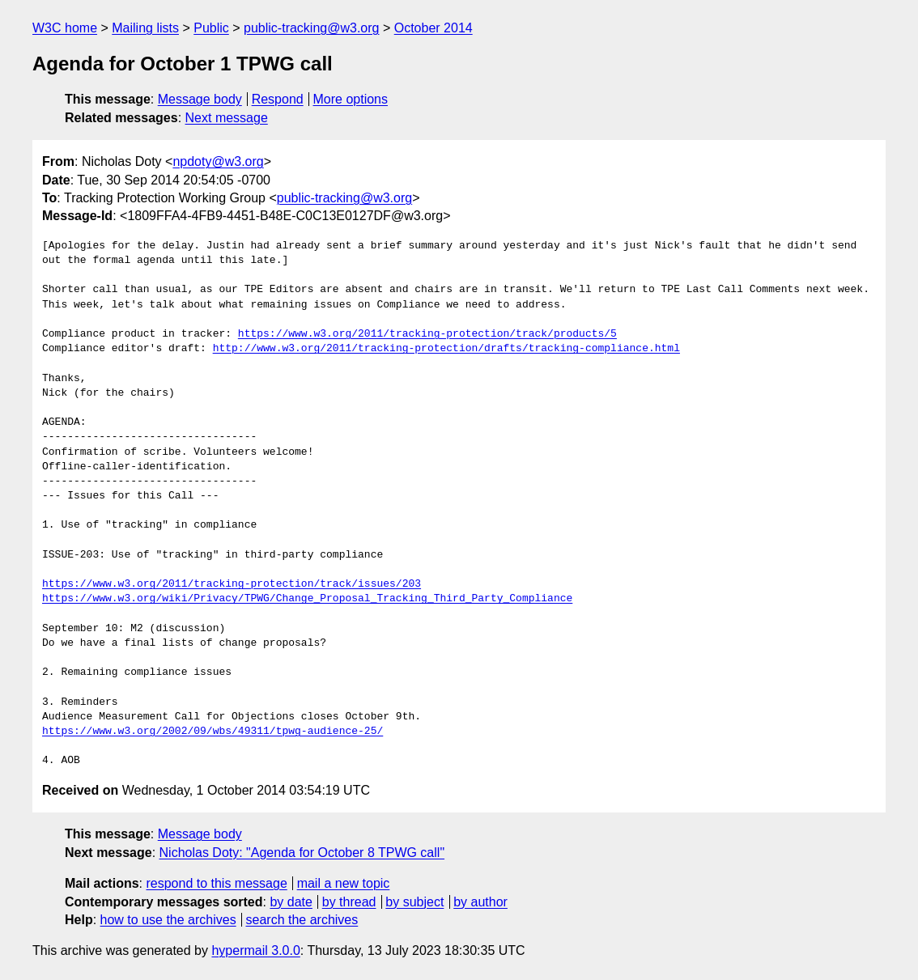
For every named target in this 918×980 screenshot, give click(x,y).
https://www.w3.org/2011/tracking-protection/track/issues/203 (231, 584)
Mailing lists (145, 28)
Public (211, 28)
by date (291, 902)
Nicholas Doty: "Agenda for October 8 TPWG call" (302, 852)
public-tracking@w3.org (311, 28)
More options (351, 99)
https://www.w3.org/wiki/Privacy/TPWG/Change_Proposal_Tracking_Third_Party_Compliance (307, 599)
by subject (414, 902)
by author (480, 902)
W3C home (64, 28)
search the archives (302, 920)
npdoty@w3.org (217, 161)
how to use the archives (168, 920)
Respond (278, 99)
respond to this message (216, 883)
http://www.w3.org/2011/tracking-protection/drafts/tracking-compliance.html (446, 349)
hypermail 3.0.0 (255, 950)
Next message (226, 118)
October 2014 (433, 28)
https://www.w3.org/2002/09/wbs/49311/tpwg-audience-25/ (212, 731)
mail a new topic (343, 883)
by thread (349, 902)
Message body (200, 99)
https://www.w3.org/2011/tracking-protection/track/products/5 (427, 334)
